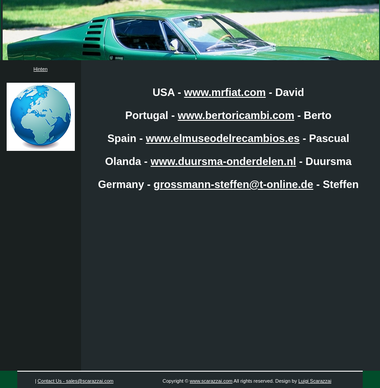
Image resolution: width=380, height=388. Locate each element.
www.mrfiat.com (225, 92)
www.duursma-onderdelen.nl (223, 161)
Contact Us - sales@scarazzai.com (75, 381)
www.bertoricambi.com (236, 115)
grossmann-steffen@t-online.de (234, 184)
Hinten (41, 69)
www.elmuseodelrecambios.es (222, 138)
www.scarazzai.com (211, 381)
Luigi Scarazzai (315, 381)
